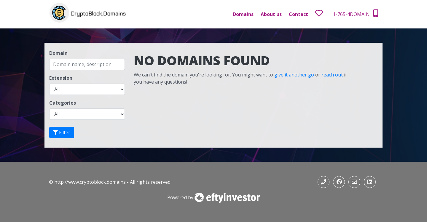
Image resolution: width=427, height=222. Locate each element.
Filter (61, 132)
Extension (60, 78)
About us (271, 14)
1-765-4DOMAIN (355, 13)
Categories (62, 103)
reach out (332, 74)
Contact (298, 14)
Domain (58, 53)
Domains (243, 14)
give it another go (294, 74)
